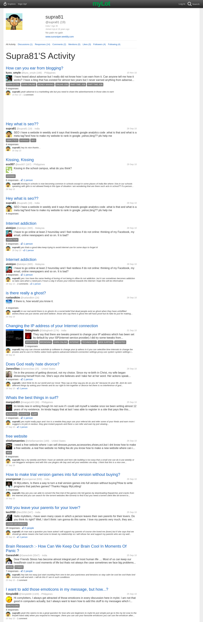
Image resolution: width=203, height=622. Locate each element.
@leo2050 (21, 512)
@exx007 (20, 164)
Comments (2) (59, 44)
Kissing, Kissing (20, 159)
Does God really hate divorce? (32, 364)
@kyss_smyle (28, 72)
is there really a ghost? (26, 293)
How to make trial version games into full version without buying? (63, 474)
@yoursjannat (28, 479)
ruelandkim (13, 297)
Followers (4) (99, 44)
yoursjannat (13, 479)
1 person (28, 180)
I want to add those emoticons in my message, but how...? (57, 589)
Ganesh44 (12, 555)
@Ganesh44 (25, 555)
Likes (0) (87, 44)
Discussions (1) (25, 44)
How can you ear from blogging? (34, 68)
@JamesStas (27, 368)
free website (16, 436)
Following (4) (114, 44)
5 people (29, 528)
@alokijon (21, 228)
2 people (28, 571)
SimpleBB (12, 593)
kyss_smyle (13, 72)
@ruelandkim (27, 297)
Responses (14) (42, 44)
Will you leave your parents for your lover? (43, 507)
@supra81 (22, 128)
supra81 (11, 128)
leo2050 (11, 512)
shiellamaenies (15, 440)
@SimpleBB (25, 594)
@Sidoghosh (46, 330)
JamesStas (13, 368)
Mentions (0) (74, 44)
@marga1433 (27, 402)
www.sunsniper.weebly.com (60, 36)
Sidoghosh (32, 330)
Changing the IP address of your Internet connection (52, 326)
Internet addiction (21, 223)
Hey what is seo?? (22, 124)
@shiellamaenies (34, 441)
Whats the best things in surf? (32, 397)
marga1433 (13, 402)
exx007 (10, 164)
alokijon (11, 228)
